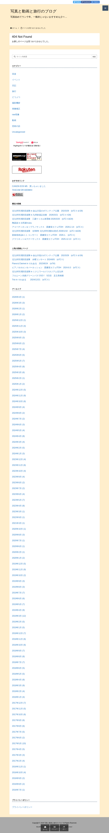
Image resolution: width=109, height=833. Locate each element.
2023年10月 (19, 471)
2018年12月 (19, 633)
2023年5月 (18, 500)
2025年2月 (18, 378)
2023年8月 (18, 482)
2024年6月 (18, 424)
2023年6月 (18, 494)
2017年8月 (18, 726)
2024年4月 (18, 436)
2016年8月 (18, 784)
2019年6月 (18, 598)
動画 (14, 120)
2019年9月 (18, 581)
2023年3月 (18, 511)
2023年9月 (18, 477)
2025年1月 (18, 384)
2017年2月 (18, 761)
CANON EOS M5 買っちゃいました (29, 186)
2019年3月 (19, 616)
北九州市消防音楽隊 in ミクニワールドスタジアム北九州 (37, 271)
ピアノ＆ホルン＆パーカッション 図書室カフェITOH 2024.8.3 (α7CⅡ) (46, 267)
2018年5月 (18, 674)
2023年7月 (18, 488)
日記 (14, 85)
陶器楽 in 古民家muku (22, 223)
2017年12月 (19, 703)
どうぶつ (16, 97)
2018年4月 (18, 680)
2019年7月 (18, 593)
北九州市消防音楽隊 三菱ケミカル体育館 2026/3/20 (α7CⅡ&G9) (42, 219)
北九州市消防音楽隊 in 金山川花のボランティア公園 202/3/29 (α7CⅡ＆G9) (47, 211)
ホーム (14, 28)
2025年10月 (19, 332)
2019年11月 (19, 569)
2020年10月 (19, 529)
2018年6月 (18, 668)
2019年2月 (18, 622)
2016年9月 (18, 778)
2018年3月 (18, 685)
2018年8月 (18, 656)
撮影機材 (16, 103)
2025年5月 (18, 361)
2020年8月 (18, 535)
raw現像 (15, 114)
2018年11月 (19, 639)
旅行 (14, 91)
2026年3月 (18, 303)
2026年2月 (18, 309)
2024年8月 (18, 413)
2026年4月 (18, 297)
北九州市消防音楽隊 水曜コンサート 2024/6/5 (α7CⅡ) (39, 259)
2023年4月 (18, 506)
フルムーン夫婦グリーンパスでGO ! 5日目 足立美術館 (38, 276)
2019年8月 (18, 587)
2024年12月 (19, 390)
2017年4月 (18, 749)
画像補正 (16, 109)
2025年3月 (18, 372)
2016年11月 (19, 767)
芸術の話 (16, 126)
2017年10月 (19, 714)
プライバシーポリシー (22, 807)
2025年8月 (18, 343)
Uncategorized (18, 132)
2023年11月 (19, 465)
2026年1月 (18, 314)
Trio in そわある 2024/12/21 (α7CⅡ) (31, 280)
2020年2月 (18, 552)
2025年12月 (19, 320)
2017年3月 (18, 755)
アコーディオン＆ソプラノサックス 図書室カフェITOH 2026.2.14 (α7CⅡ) (47, 227)
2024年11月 (19, 396)
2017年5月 (19, 743)
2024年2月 (18, 448)
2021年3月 (18, 523)
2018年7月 (18, 662)
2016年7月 (18, 790)
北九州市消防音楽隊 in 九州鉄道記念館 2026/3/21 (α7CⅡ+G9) (41, 215)
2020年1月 (18, 558)
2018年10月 (19, 645)
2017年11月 (19, 709)
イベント (16, 80)
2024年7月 (18, 419)
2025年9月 (18, 338)
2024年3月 (18, 442)
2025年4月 (18, 367)
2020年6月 (18, 546)
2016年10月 (19, 772)
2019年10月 (19, 575)
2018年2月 (18, 691)
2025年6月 (18, 355)
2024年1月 (18, 453)
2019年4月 (18, 610)
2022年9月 (18, 517)
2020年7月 (18, 540)
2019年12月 (19, 564)
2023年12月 (19, 459)
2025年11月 (19, 326)
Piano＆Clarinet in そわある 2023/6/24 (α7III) (33, 263)
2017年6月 (18, 738)
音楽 (14, 74)
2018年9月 (18, 651)
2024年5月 (18, 430)
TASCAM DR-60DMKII (22, 190)
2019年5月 (18, 604)
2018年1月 (18, 697)
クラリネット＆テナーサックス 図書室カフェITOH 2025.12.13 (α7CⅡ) (46, 239)
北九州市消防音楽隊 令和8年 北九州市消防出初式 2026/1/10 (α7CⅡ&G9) (46, 231)
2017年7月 (18, 732)
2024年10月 (19, 401)
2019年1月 (18, 627)
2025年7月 (18, 349)
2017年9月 (18, 720)
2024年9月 (18, 407)
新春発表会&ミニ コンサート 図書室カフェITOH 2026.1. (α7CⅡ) (43, 235)
